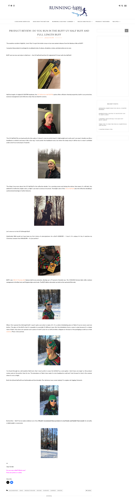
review (39, 490)
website (8, 331)
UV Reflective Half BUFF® (45, 94)
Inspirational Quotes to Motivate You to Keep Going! (112, 114)
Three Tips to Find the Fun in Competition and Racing (113, 125)
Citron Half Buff (69, 188)
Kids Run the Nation (41, 21)
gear (21, 490)
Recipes (116, 21)
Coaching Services (22, 21)
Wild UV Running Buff (19, 280)
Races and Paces (84, 21)
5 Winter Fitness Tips (106, 129)
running (46, 490)
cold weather (13, 490)
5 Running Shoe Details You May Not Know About (111, 119)
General (49, 495)
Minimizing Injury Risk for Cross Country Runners (113, 109)
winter (60, 490)
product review (30, 490)
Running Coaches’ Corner (62, 21)
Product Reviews (103, 21)
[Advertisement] (113, 66)
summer (53, 490)
